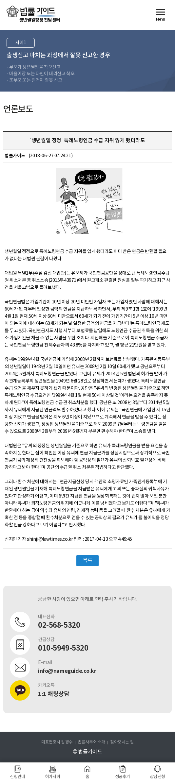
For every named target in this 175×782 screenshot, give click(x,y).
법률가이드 (31, 11)
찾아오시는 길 (122, 742)
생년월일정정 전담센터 (39, 20)
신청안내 (17, 776)
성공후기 (122, 776)
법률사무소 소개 (91, 742)
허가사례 (52, 776)
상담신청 (157, 776)
